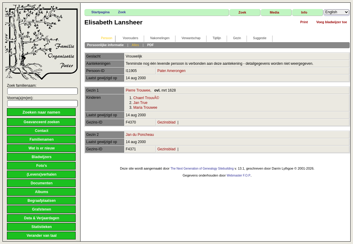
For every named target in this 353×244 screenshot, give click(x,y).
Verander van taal (41, 235)
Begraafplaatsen (41, 201)
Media (274, 12)
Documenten (42, 183)
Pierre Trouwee (138, 90)
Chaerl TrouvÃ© (146, 98)
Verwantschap (188, 38)
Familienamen (42, 139)
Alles (135, 45)
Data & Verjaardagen (41, 218)
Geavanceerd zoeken (41, 122)
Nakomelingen (157, 38)
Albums (41, 192)
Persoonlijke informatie (105, 45)
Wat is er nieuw (42, 148)
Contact (42, 131)
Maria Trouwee (145, 107)
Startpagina (100, 12)
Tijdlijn (214, 38)
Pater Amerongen (171, 71)
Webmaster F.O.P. (239, 175)
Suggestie (256, 38)
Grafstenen (41, 209)
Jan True (140, 103)
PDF (150, 45)
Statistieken (41, 227)
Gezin (234, 38)
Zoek (122, 12)
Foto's (41, 166)
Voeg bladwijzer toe (331, 22)
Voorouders (127, 38)
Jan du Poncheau (140, 135)
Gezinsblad (166, 122)
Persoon (104, 38)
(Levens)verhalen (42, 174)
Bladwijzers (42, 157)
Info (304, 12)
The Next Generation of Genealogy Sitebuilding (202, 168)
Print (304, 22)
